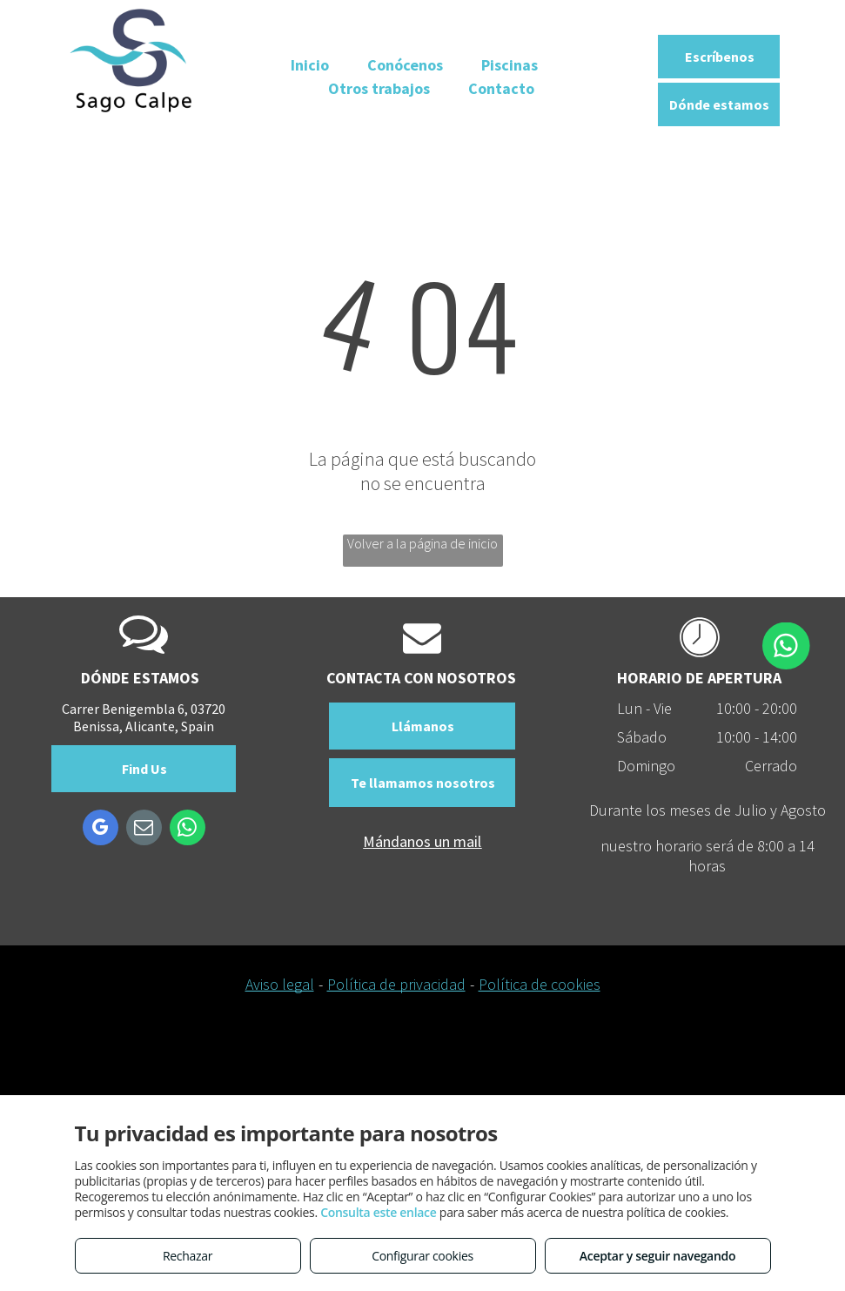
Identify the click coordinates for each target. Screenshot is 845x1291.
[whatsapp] (187, 830)
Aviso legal (279, 984)
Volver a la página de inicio (422, 543)
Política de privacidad (396, 984)
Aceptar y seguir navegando (657, 1255)
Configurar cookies (422, 1255)
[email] (144, 830)
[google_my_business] (100, 830)
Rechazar (187, 1255)
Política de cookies (539, 984)
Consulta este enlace (378, 1212)
